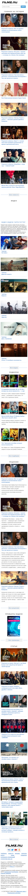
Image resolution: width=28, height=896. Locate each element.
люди (12, 855)
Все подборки (14, 456)
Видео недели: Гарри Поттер (13, 222)
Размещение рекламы (14, 893)
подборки (24, 855)
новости (10, 853)
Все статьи (14, 839)
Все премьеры (14, 640)
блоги (2, 855)
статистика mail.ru (6, 859)
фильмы (17, 853)
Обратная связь (21, 891)
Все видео (14, 368)
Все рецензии (14, 608)
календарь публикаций (8, 857)
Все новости (14, 195)
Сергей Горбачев (6, 873)
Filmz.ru (12, 866)
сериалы (24, 853)
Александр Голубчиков (11, 872)
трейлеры (4, 853)
